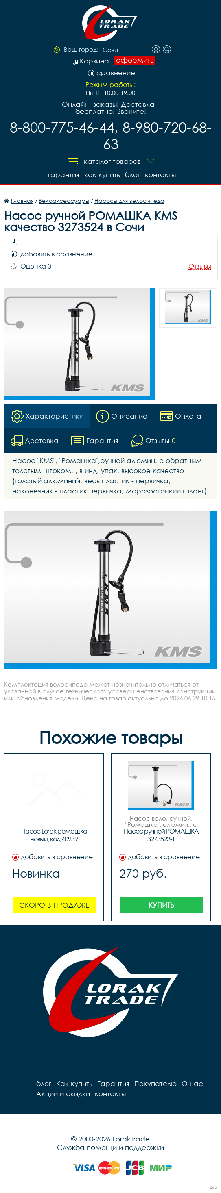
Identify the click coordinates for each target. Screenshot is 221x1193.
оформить (134, 60)
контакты (160, 174)
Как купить (102, 174)
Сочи (110, 50)
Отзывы (199, 266)
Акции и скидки (63, 1093)
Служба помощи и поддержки (110, 1147)
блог (132, 174)
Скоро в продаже (54, 905)
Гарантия (63, 174)
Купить (161, 905)
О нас (192, 1083)
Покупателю (155, 1083)
